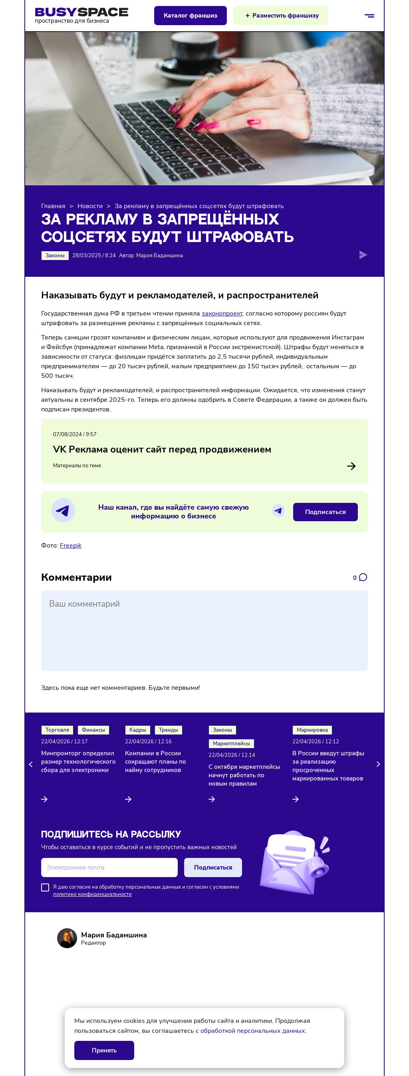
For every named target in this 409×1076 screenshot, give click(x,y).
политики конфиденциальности (92, 894)
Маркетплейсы (231, 743)
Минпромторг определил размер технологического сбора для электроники (78, 761)
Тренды (168, 730)
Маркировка (312, 730)
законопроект (222, 313)
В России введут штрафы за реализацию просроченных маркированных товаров (328, 765)
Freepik (70, 545)
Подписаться (325, 512)
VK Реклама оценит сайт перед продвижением (162, 449)
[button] (32, 764)
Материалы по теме (204, 466)
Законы (55, 255)
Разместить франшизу (285, 16)
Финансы (93, 730)
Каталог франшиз (190, 16)
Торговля (57, 730)
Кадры (137, 730)
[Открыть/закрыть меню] (369, 15)
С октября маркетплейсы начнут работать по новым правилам (244, 775)
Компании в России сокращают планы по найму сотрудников (155, 761)
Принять (104, 1050)
